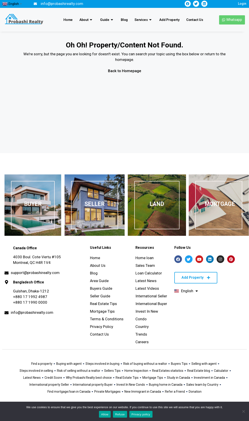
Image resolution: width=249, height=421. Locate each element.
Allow (104, 414)
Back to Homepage (124, 71)
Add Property (169, 20)
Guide (107, 20)
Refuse (120, 414)
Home (68, 20)
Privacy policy (141, 414)
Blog (124, 20)
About (86, 20)
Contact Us (194, 20)
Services (144, 20)
